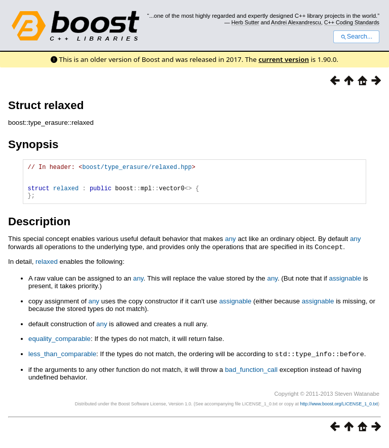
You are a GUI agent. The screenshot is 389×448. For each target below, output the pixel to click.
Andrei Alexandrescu (296, 22)
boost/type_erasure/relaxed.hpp (136, 168)
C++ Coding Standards (351, 22)
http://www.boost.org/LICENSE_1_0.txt (339, 410)
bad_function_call (251, 376)
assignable (345, 285)
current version (283, 59)
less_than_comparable (62, 361)
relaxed (66, 194)
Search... (356, 36)
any (230, 246)
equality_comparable (59, 346)
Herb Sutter (245, 22)
